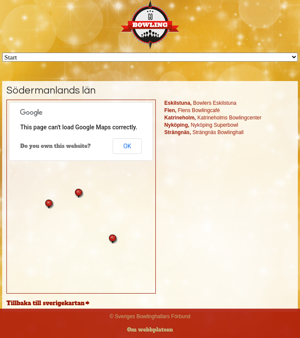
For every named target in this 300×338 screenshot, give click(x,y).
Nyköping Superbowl (201, 125)
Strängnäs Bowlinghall (204, 132)
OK (127, 146)
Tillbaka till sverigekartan (45, 303)
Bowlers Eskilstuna (200, 103)
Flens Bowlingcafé (192, 110)
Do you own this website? (55, 146)
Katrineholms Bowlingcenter (212, 118)
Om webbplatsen (150, 329)
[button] (79, 193)
